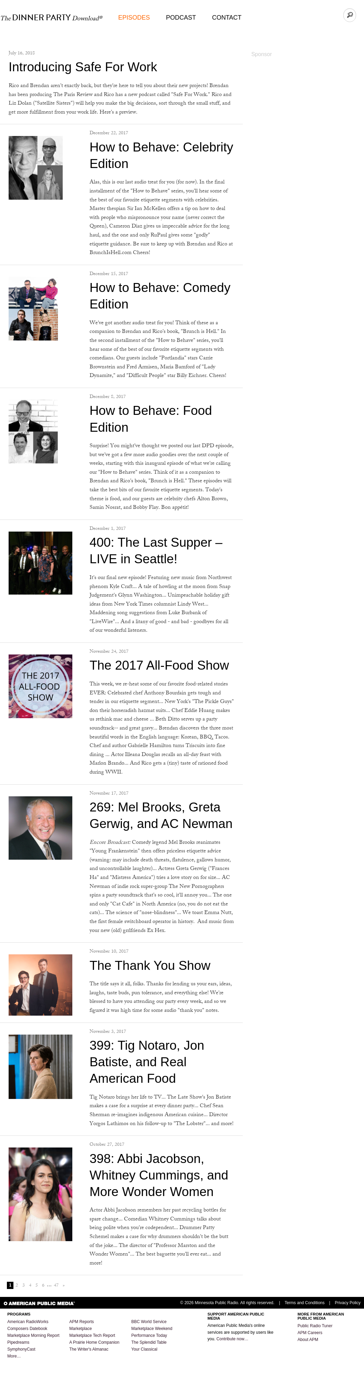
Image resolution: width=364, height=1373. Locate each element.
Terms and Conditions (304, 1302)
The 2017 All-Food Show (159, 665)
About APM (308, 1339)
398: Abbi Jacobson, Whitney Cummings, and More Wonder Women (159, 1175)
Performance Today (149, 1335)
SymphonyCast (21, 1349)
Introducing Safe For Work (83, 67)
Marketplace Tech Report (92, 1335)
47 (56, 1285)
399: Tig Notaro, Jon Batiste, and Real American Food (147, 1062)
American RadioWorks (27, 1321)
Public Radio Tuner (315, 1325)
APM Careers (310, 1332)
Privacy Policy (348, 1302)
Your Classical (144, 1349)
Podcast (181, 17)
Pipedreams (18, 1342)
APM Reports (81, 1321)
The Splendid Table (149, 1342)
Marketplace (80, 1328)
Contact (227, 17)
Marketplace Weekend (151, 1328)
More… (14, 1356)
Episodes (134, 17)
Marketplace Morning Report (33, 1335)
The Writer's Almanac (88, 1349)
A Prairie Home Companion (94, 1342)
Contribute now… (233, 1339)
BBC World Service (148, 1321)
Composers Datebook (27, 1328)
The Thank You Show (150, 965)
